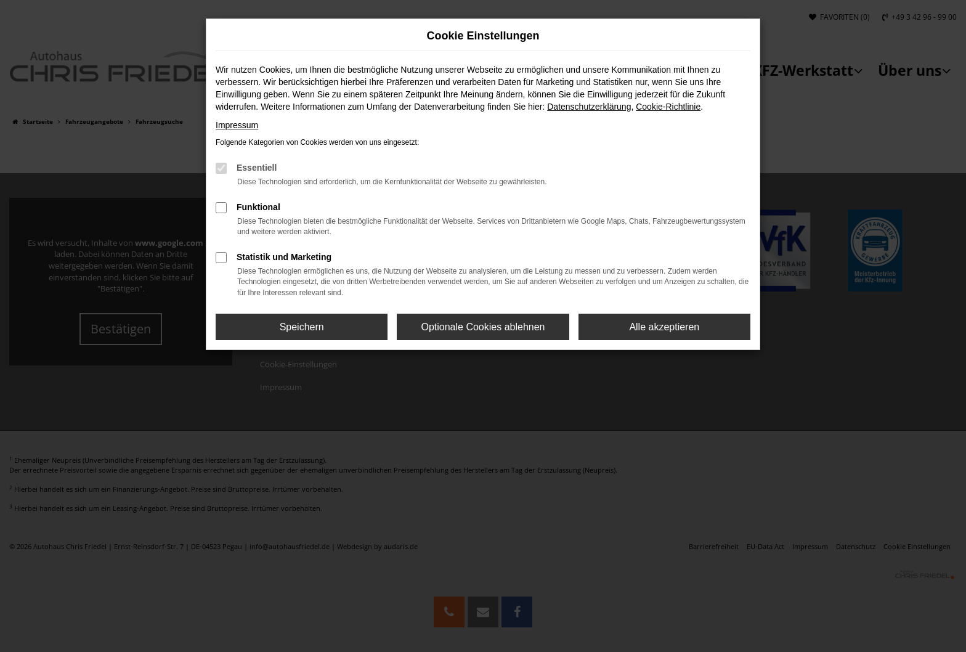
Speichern (302, 327)
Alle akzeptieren (664, 327)
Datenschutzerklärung (589, 107)
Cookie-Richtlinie (668, 107)
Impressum (237, 125)
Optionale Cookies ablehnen (483, 327)
